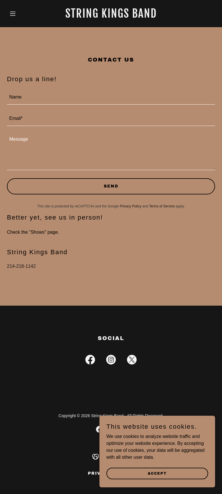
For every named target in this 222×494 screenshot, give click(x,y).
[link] (111, 16)
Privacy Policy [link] (130, 206)
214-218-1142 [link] (21, 266)
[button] (22, 13)
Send (111, 186)
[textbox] (111, 97)
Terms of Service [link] (162, 206)
